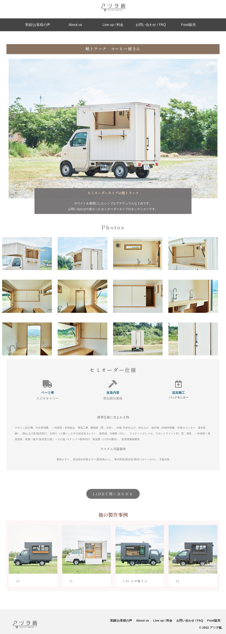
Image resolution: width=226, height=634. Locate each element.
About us (141, 620)
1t (18, 581)
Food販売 (213, 620)
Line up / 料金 (161, 620)
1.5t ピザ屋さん (135, 581)
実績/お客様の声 (119, 620)
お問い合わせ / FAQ (189, 620)
